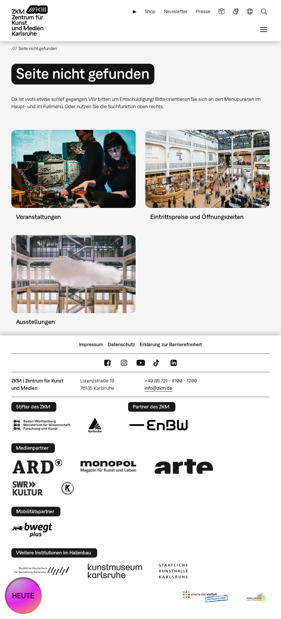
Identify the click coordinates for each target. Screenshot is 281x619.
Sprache (250, 11)
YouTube (140, 363)
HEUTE (23, 595)
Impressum (91, 344)
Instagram (124, 363)
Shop (150, 11)
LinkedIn (173, 363)
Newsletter (176, 11)
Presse (203, 11)
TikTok (157, 363)
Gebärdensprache (236, 11)
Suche (264, 11)
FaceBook (107, 363)
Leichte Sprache (221, 11)
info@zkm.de (158, 388)
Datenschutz (121, 344)
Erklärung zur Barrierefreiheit (171, 344)
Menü (264, 29)
